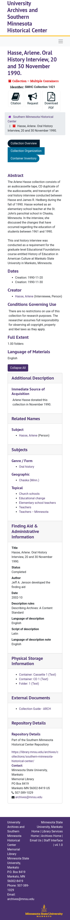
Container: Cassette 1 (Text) (37, 674)
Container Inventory (23, 158)
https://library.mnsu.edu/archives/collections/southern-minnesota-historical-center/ (35, 756)
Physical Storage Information (27, 661)
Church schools (29, 494)
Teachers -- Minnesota (33, 512)
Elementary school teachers (37, 503)
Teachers (25, 507)
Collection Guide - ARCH (35, 709)
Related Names (26, 418)
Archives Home (51, 836)
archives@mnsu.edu (28, 797)
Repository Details (29, 723)
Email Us (35, 840)
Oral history (26, 466)
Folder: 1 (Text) (29, 683)
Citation (16, 98)
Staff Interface (53, 840)
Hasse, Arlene (24, 296)
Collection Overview (24, 143)
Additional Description (33, 378)
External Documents (31, 698)
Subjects (19, 449)
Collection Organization (26, 151)
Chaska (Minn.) (29, 480)
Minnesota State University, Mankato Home (47, 827)
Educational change (32, 498)
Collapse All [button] (18, 368)
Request (32, 98)
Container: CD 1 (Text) (33, 679)
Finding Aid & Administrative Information (25, 531)
